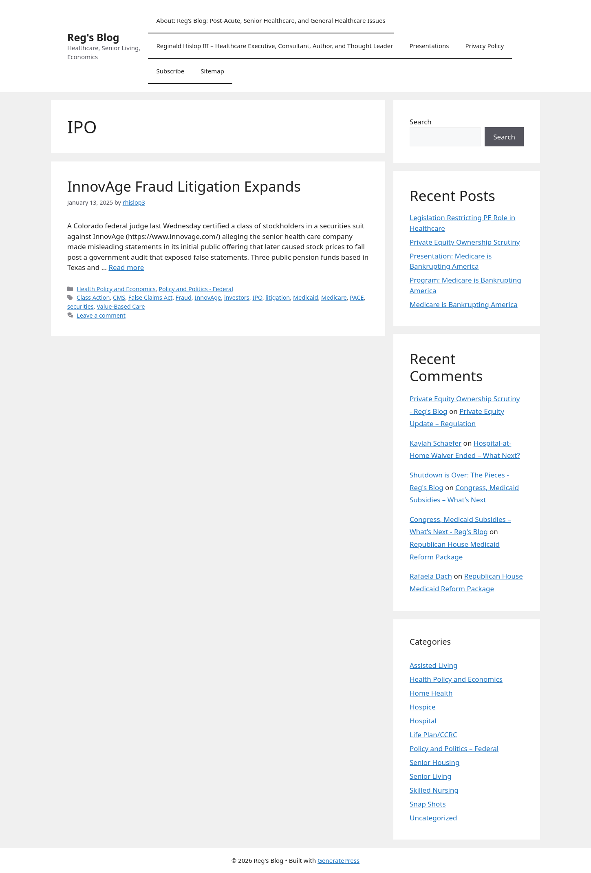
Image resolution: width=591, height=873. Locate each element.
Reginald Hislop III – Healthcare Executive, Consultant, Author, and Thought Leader (274, 46)
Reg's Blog (93, 37)
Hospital (423, 720)
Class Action (93, 297)
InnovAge (207, 297)
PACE (357, 297)
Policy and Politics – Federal (454, 748)
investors (236, 297)
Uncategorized (433, 817)
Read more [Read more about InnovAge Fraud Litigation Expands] (126, 267)
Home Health (431, 693)
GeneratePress (338, 860)
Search (421, 121)
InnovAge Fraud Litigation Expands (184, 186)
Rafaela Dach (431, 576)
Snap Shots (428, 804)
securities (80, 306)
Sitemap (212, 71)
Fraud (184, 297)
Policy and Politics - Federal (196, 289)
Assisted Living (434, 665)
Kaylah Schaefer (435, 443)
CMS (119, 297)
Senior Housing (434, 762)
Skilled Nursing (434, 790)
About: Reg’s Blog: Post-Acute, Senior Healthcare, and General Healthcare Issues (270, 20)
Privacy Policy (484, 46)
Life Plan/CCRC (433, 734)
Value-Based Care (121, 306)
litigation (277, 297)
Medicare (334, 297)
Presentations (429, 46)
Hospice (423, 707)
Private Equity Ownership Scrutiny (465, 242)
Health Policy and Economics (116, 289)
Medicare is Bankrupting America (464, 304)
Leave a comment (101, 315)
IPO (257, 297)
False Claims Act (150, 297)
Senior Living (431, 776)
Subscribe (170, 71)
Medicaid (305, 297)
